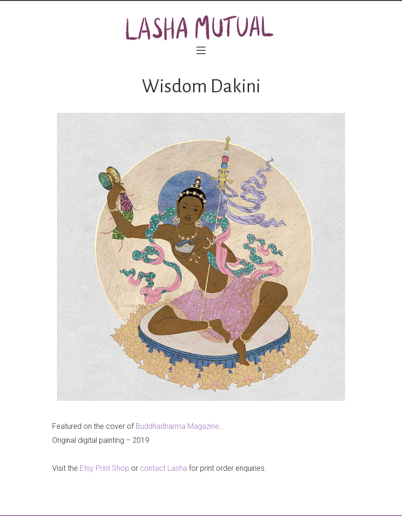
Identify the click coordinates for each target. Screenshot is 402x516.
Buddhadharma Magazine (177, 426)
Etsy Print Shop (104, 468)
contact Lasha (163, 468)
